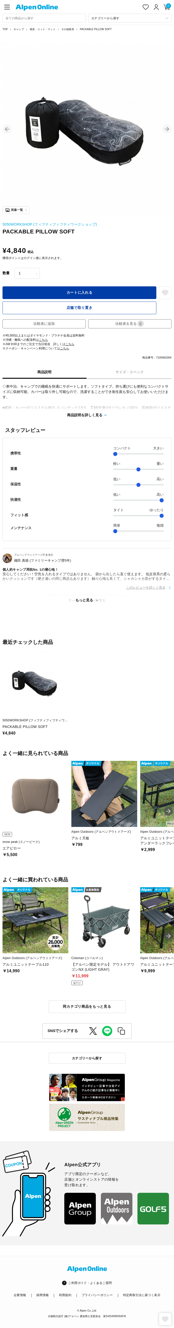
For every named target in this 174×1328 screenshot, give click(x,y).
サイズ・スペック (129, 372)
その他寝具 (67, 29)
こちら (43, 340)
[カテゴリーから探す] (129, 18)
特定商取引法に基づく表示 (141, 1295)
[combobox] (44, 18)
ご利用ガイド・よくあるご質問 (90, 1283)
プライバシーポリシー (97, 1295)
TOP (5, 29)
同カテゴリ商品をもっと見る (87, 1006)
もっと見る (84, 600)
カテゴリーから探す (87, 1058)
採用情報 (42, 1295)
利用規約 (65, 1295)
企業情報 (20, 1295)
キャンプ (19, 29)
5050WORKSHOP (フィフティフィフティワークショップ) (50, 224)
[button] (7, 129)
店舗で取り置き (80, 308)
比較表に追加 (44, 324)
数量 (6, 273)
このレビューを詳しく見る (145, 587)
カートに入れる (80, 292)
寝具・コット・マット (42, 29)
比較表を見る (129, 324)
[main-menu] (7, 7)
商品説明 (44, 372)
